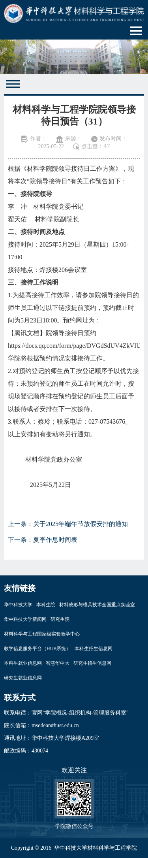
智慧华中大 (57, 663)
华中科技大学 (18, 604)
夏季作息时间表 (55, 539)
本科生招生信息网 (93, 648)
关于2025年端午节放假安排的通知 (80, 523)
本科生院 (45, 604)
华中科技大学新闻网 (25, 619)
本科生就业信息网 (23, 663)
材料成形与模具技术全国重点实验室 (97, 604)
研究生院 (60, 619)
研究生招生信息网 (92, 663)
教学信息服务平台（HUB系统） (37, 648)
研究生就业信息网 (23, 678)
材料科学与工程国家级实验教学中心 (42, 634)
